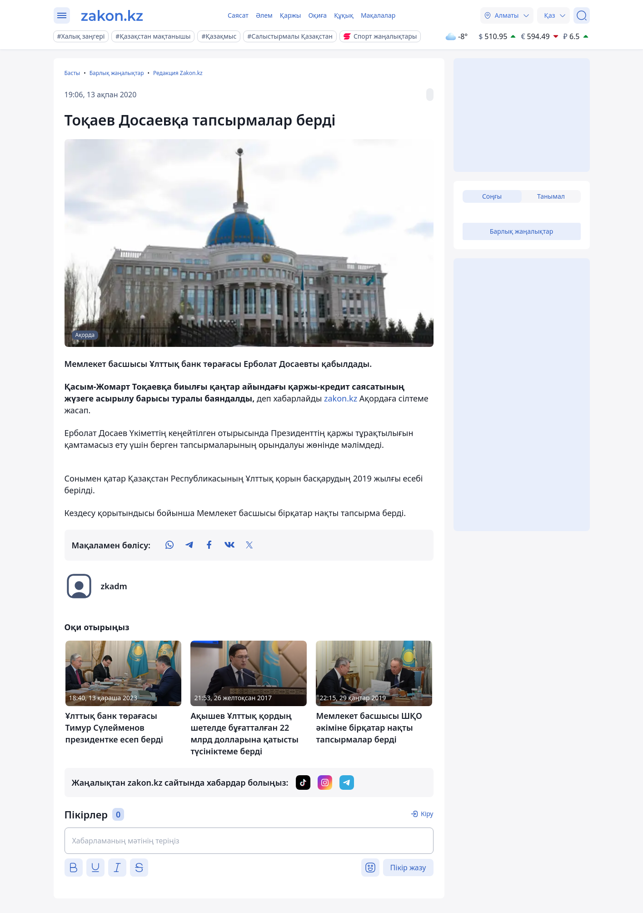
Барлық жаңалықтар (117, 73)
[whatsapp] (169, 545)
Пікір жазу (408, 868)
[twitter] (249, 545)
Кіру (427, 813)
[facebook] (209, 545)
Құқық (344, 15)
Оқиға (317, 15)
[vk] (229, 545)
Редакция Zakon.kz (178, 73)
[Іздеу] (581, 15)
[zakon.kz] (112, 15)
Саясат (238, 15)
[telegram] (189, 545)
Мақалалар (378, 15)
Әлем (264, 15)
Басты (72, 73)
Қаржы (290, 15)
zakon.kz (340, 398)
